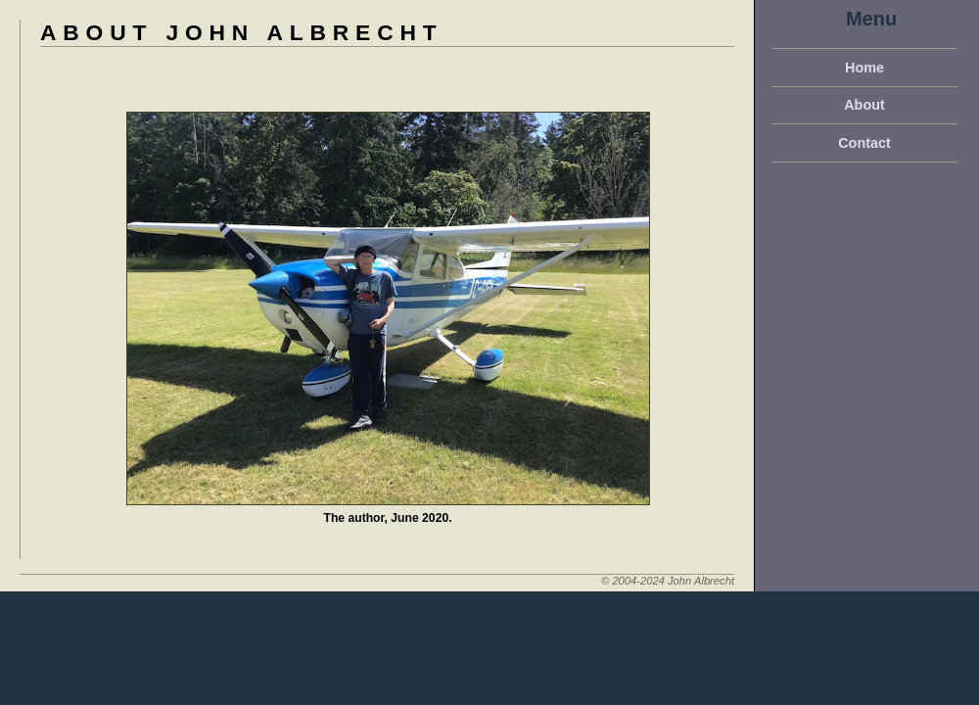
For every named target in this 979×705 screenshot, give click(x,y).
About (864, 105)
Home (864, 67)
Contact (864, 143)
